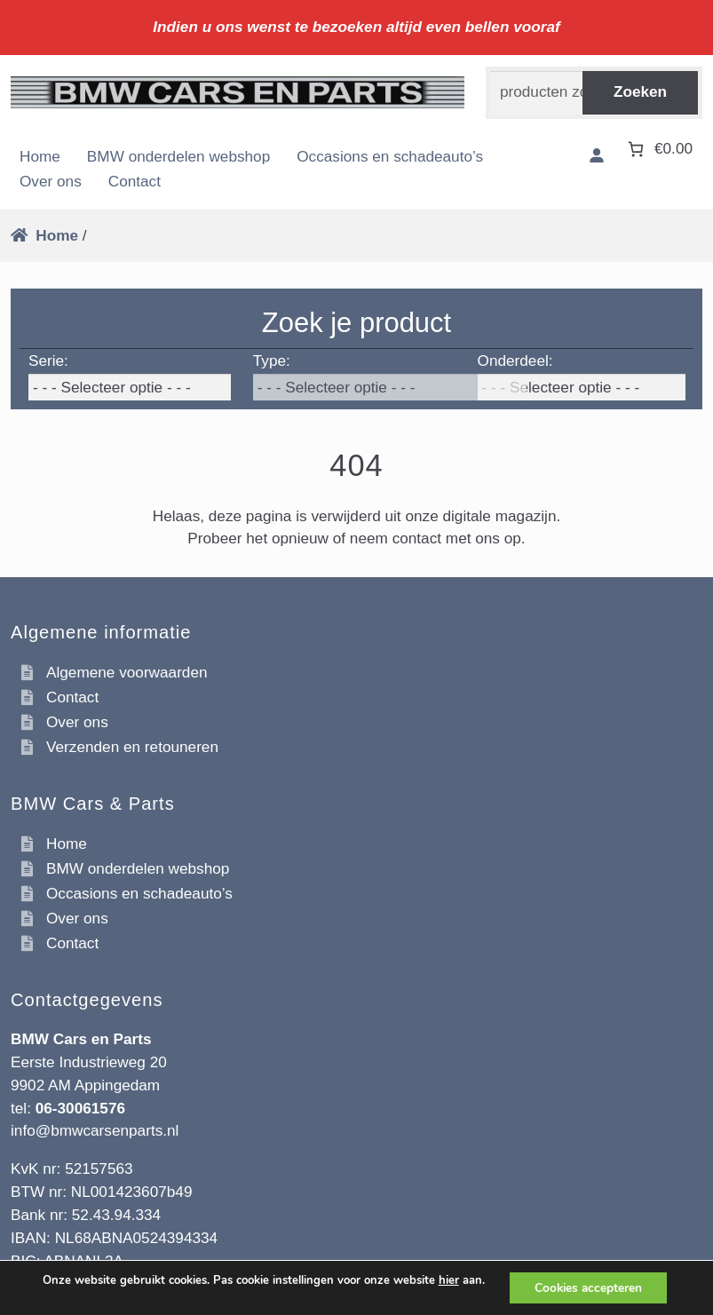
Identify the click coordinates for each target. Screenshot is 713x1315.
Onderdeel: (515, 360)
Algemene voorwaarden (127, 672)
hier (445, 1279)
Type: (271, 360)
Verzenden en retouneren (132, 747)
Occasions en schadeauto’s (390, 156)
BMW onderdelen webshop (178, 156)
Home (40, 156)
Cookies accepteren (589, 1287)
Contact (134, 181)
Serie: (48, 360)
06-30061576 (80, 1108)
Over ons (51, 181)
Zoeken (640, 91)
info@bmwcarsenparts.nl (94, 1130)
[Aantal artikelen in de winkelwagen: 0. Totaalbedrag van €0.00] (658, 149)
